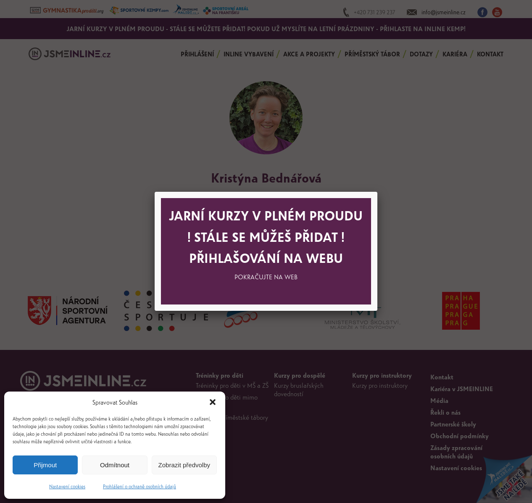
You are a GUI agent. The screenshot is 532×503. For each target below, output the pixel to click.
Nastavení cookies (67, 486)
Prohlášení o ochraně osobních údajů (139, 486)
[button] (212, 402)
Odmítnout (114, 465)
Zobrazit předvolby (184, 465)
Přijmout (45, 465)
